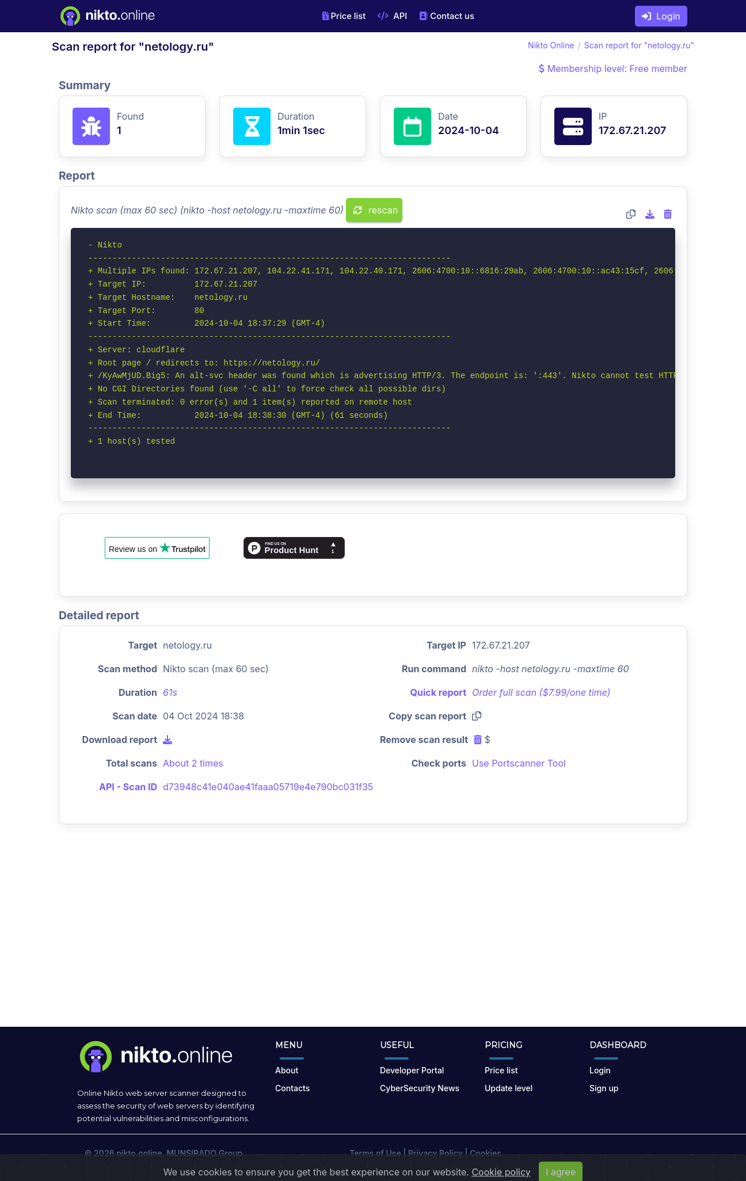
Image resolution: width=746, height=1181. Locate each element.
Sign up (603, 1088)
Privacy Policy (435, 1153)
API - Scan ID (128, 787)
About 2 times (193, 763)
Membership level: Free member (613, 68)
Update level (508, 1088)
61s (170, 692)
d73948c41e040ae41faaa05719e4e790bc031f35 (268, 787)
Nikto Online (551, 45)
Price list (344, 16)
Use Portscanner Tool (519, 763)
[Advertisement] (373, 934)
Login (661, 16)
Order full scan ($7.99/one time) (541, 692)
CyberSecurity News (419, 1088)
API (392, 16)
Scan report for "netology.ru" (639, 45)
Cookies (485, 1153)
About (286, 1070)
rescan (375, 210)
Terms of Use (375, 1153)
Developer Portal (412, 1070)
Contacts (292, 1088)
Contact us (446, 16)
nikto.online (139, 1153)
